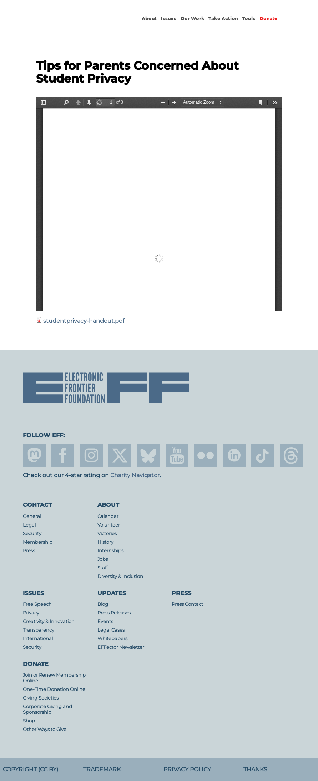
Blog (102, 604)
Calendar (107, 516)
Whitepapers (112, 638)
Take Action (223, 18)
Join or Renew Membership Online (54, 677)
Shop (29, 720)
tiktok (262, 455)
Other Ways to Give (44, 729)
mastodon (34, 455)
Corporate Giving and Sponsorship (47, 709)
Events (105, 621)
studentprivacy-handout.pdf (84, 320)
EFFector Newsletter (120, 647)
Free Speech (37, 604)
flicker (205, 455)
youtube (177, 455)
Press (29, 550)
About (149, 18)
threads (291, 455)
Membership (37, 542)
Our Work (192, 18)
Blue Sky (148, 455)
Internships (110, 550)
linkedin (234, 455)
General (32, 516)
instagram (91, 455)
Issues (168, 18)
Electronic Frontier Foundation (70, 25)
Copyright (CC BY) (30, 769)
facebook (62, 455)
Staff (102, 567)
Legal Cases (111, 630)
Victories (107, 533)
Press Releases (114, 613)
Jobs (102, 559)
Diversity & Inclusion (120, 576)
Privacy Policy (187, 769)
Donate (268, 18)
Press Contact (187, 604)
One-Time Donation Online (54, 689)
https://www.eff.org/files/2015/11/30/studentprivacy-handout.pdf (159, 204)
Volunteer (108, 525)
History (105, 542)
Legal (29, 525)
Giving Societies (41, 698)
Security (32, 533)
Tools (248, 18)
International (38, 638)
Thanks (255, 769)
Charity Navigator (135, 475)
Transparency (38, 630)
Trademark (102, 769)
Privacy (31, 613)
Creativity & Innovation (49, 621)
